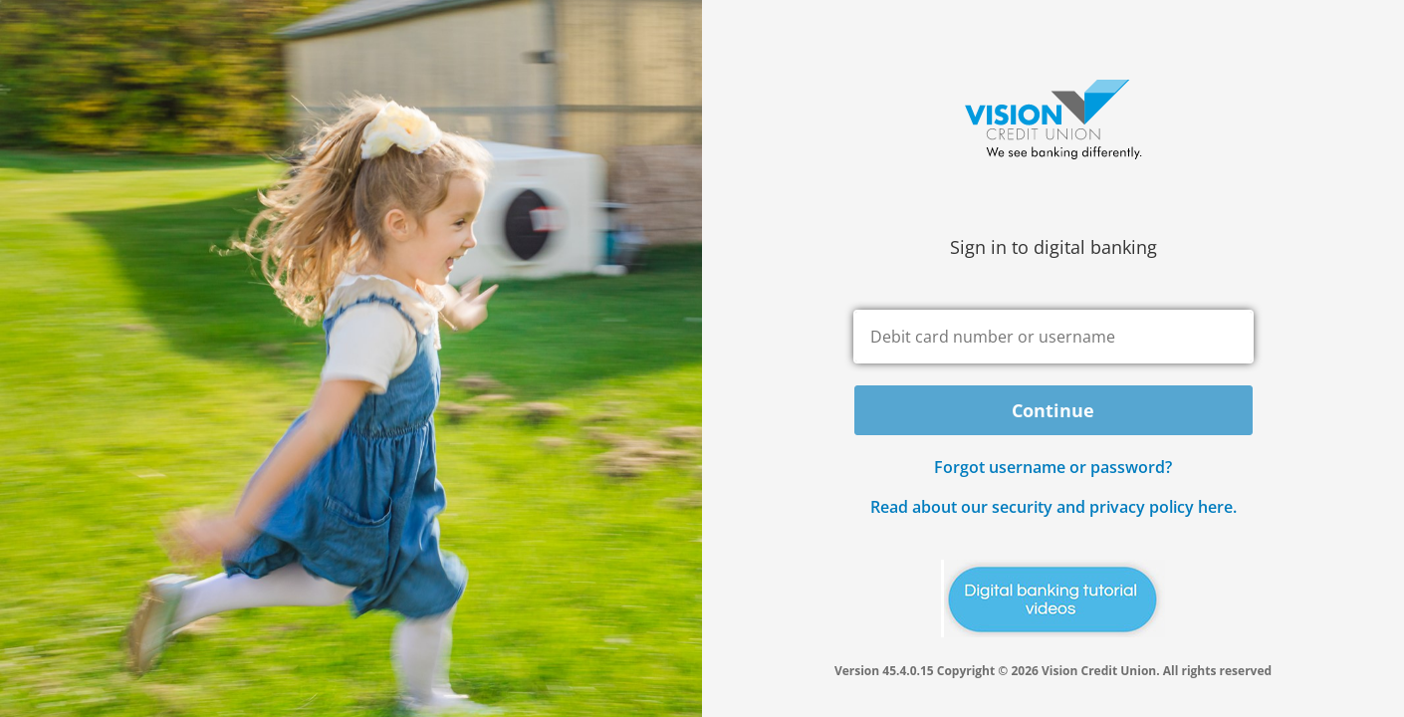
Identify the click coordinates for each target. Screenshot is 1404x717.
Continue (1053, 410)
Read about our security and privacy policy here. (1053, 507)
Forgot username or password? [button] (1053, 467)
